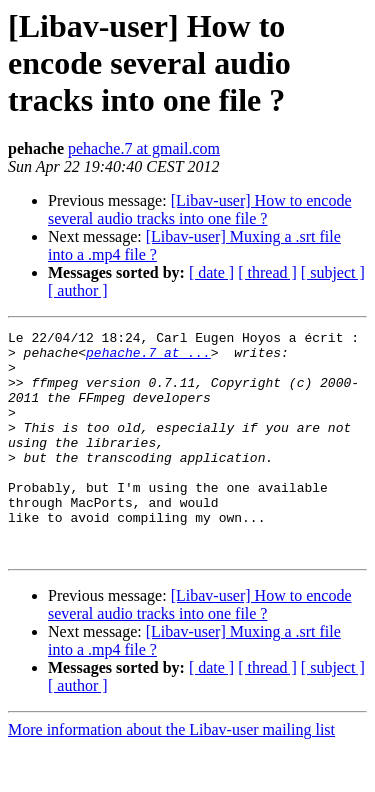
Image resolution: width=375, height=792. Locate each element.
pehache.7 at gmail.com (144, 148)
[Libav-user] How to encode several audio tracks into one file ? (199, 209)
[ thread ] (267, 272)
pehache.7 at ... (148, 358)
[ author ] (78, 290)
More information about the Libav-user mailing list (171, 774)
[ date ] (211, 272)
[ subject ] (333, 272)
